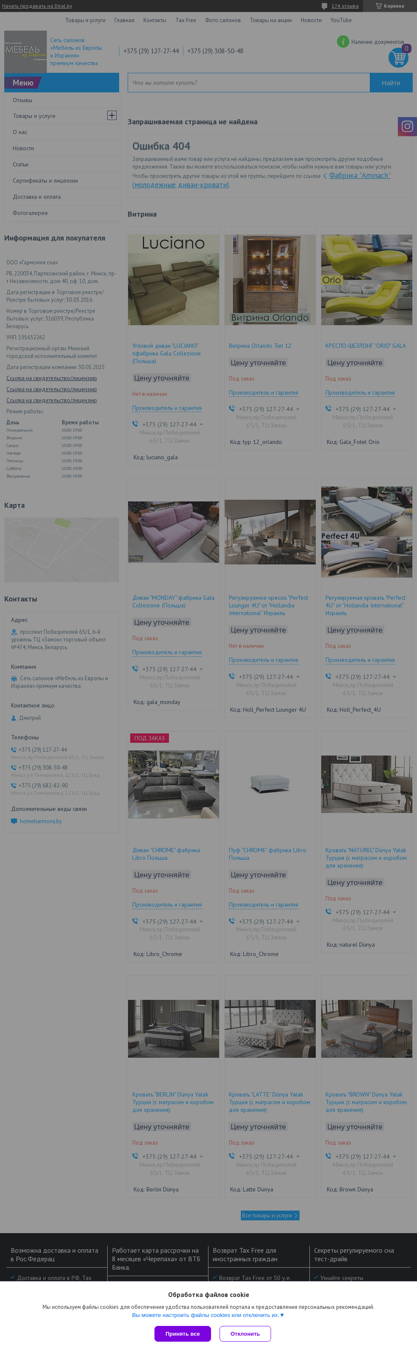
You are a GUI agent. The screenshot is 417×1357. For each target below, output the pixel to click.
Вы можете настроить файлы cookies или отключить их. (205, 1315)
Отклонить (245, 1334)
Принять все (183, 1334)
